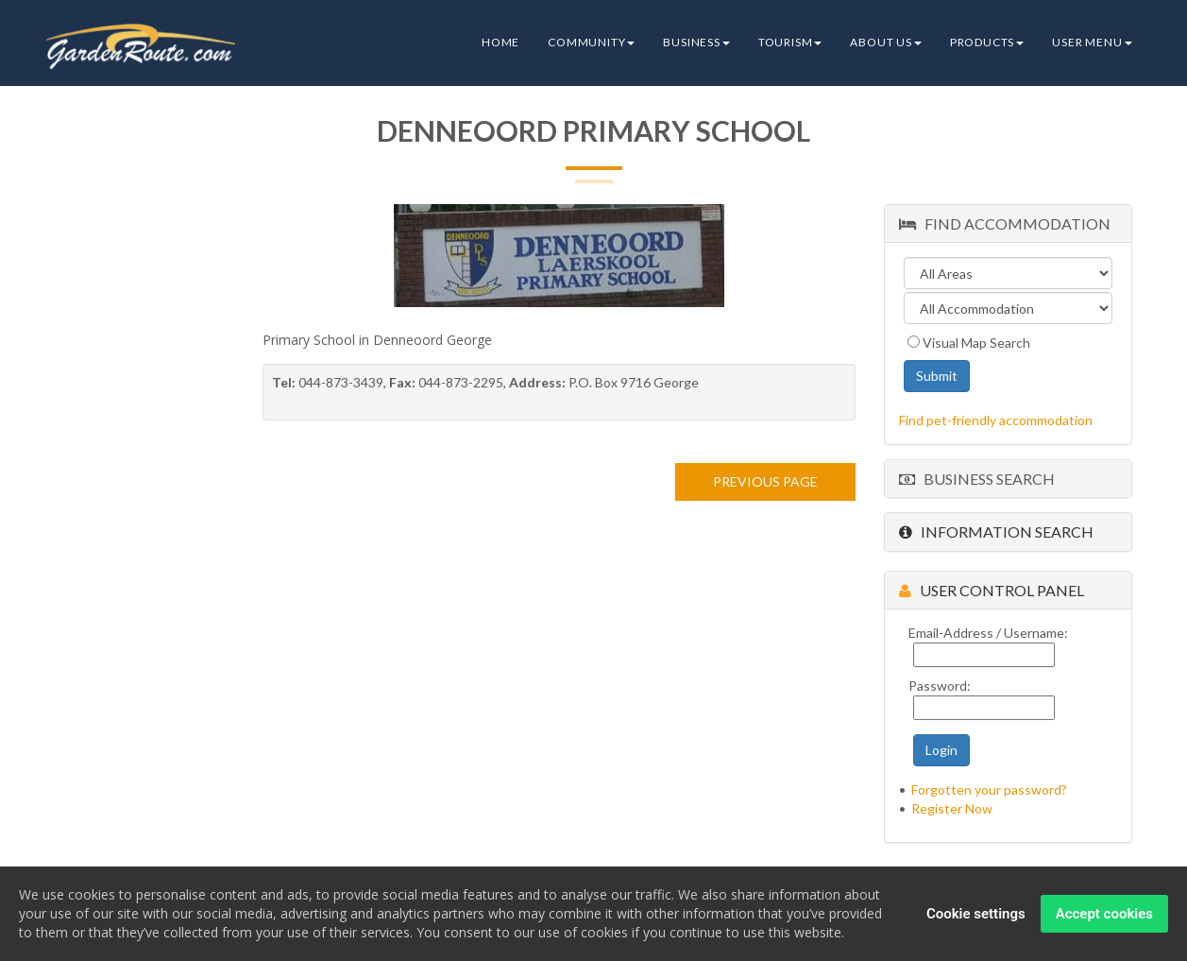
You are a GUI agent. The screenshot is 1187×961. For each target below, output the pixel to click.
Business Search (977, 479)
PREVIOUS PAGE (765, 481)
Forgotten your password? (989, 789)
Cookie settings (976, 914)
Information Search (996, 532)
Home (500, 42)
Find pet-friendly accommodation (996, 420)
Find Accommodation (1005, 223)
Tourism (790, 42)
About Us (885, 42)
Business (696, 42)
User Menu (1091, 42)
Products (987, 42)
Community (591, 42)
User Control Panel (991, 590)
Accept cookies (1104, 914)
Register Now (951, 808)
